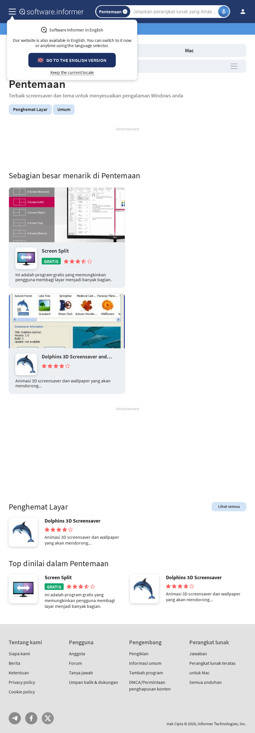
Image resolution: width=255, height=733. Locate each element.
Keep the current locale (72, 72)
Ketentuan (19, 672)
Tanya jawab (81, 672)
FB (31, 718)
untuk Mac (199, 672)
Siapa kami (19, 653)
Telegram (15, 718)
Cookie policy (22, 692)
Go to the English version (76, 60)
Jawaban (198, 653)
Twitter (48, 718)
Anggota (77, 653)
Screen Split (55, 250)
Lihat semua (229, 506)
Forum (75, 663)
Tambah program (146, 672)
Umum (63, 109)
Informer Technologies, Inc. (222, 723)
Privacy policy (22, 682)
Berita (14, 663)
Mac (189, 50)
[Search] (175, 11)
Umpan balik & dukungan (93, 682)
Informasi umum (145, 663)
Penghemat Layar (30, 109)
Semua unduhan (205, 682)
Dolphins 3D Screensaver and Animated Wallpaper (74, 356)
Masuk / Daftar (241, 11)
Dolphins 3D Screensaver (72, 521)
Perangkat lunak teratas (212, 663)
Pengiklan (138, 653)
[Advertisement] (127, 149)
